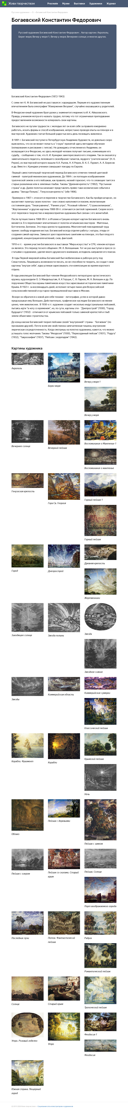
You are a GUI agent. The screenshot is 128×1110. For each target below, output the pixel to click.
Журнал (111, 3)
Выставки (79, 3)
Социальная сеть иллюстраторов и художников (55, 1106)
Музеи (66, 3)
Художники (95, 3)
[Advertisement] (64, 60)
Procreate (52, 3)
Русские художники (20, 12)
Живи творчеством (18, 3)
